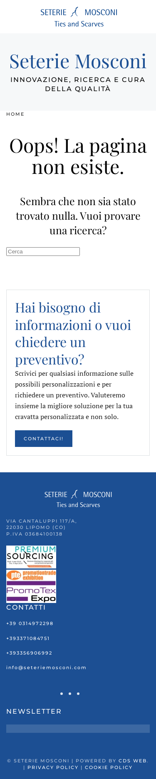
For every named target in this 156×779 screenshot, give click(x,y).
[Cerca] (43, 251)
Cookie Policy (109, 767)
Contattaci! (44, 439)
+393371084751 (28, 638)
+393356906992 (29, 653)
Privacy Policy (53, 767)
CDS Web (133, 761)
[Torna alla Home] (78, 16)
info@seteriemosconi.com (46, 667)
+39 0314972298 (30, 623)
